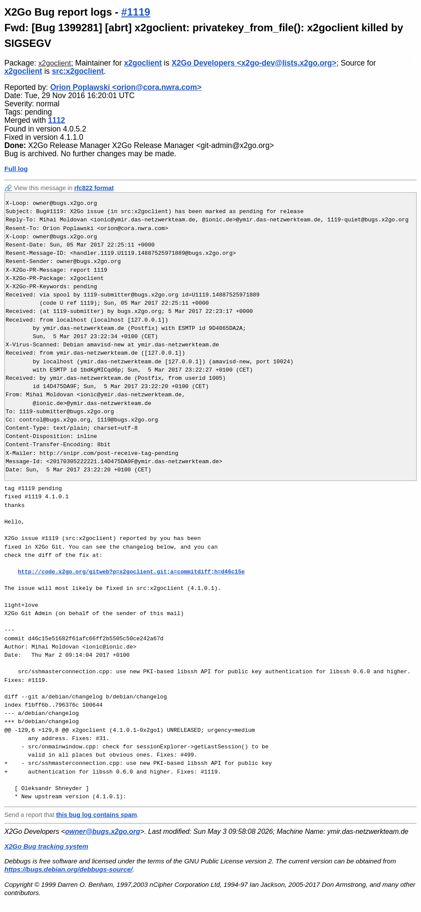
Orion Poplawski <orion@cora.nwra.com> (126, 87)
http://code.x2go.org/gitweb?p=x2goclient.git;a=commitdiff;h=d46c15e (131, 572)
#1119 (135, 12)
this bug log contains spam (96, 814)
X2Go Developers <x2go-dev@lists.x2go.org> (253, 63)
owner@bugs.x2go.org (102, 831)
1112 (56, 120)
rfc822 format (94, 187)
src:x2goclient (78, 71)
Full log (16, 168)
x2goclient (54, 63)
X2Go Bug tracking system (46, 846)
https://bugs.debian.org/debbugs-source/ (68, 869)
